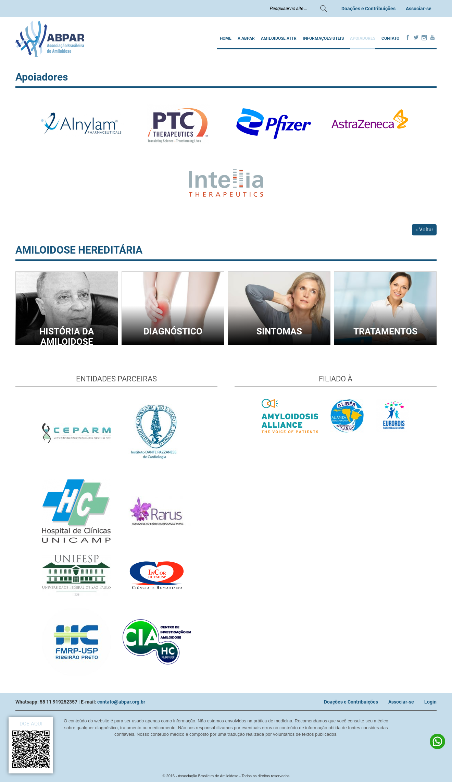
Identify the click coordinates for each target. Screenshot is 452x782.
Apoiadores (362, 38)
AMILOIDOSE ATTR (279, 38)
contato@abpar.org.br (121, 702)
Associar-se (418, 8)
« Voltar (424, 230)
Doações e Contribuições (368, 8)
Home (225, 38)
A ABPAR (246, 38)
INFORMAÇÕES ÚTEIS (323, 38)
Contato (390, 38)
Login (430, 702)
